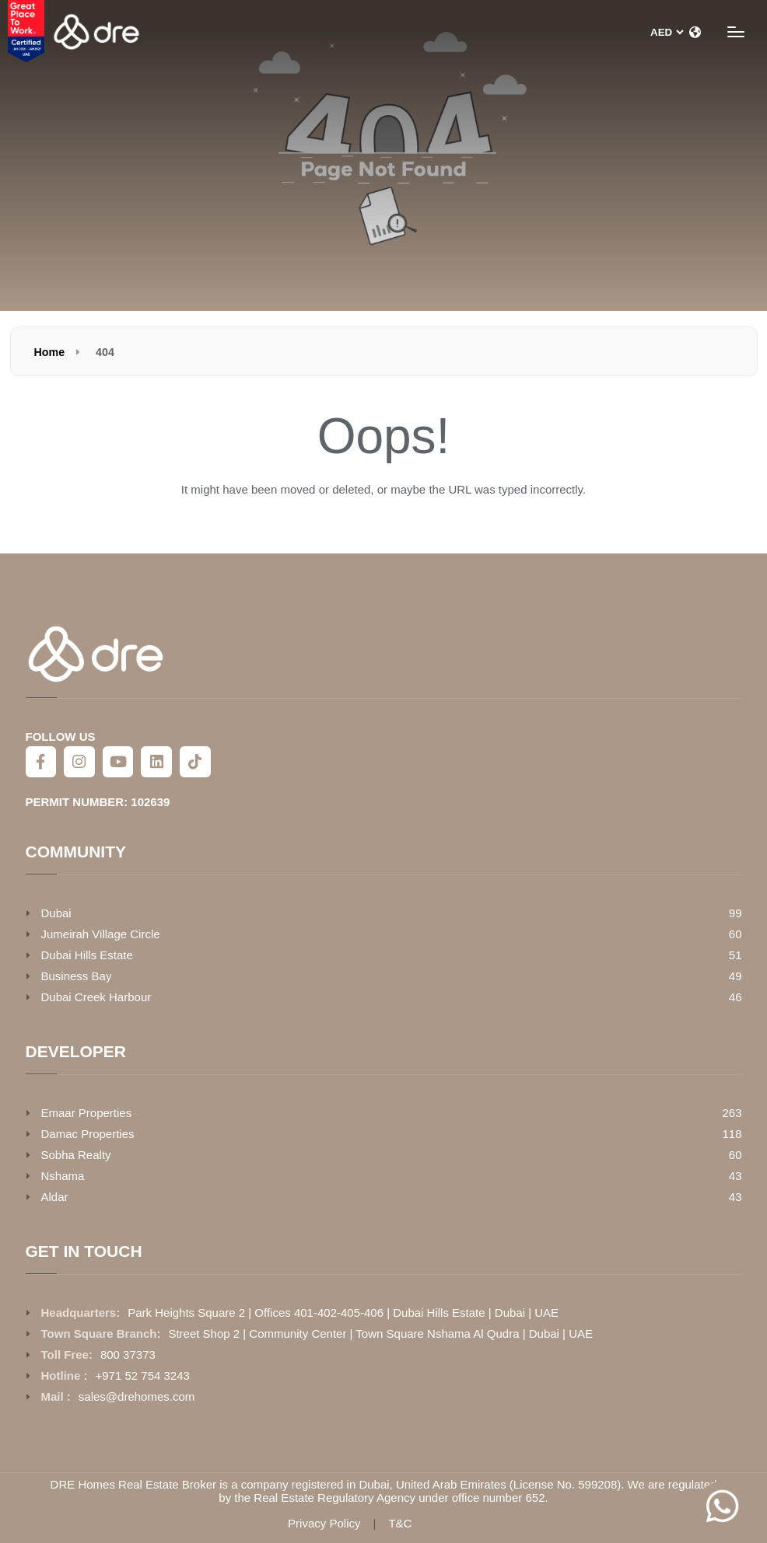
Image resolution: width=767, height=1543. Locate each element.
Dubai (56, 913)
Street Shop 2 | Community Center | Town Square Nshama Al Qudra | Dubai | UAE (380, 1333)
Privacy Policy (324, 1524)
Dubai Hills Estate (87, 955)
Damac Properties (88, 1133)
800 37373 (128, 1354)
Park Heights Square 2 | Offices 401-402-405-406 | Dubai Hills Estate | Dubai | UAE (343, 1312)
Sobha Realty (76, 1154)
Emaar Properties (86, 1112)
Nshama (63, 1175)
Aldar (54, 1196)
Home (49, 352)
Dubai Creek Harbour (96, 997)
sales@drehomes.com (136, 1396)
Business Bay (76, 976)
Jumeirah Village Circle (100, 934)
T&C (400, 1524)
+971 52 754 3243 (143, 1375)
